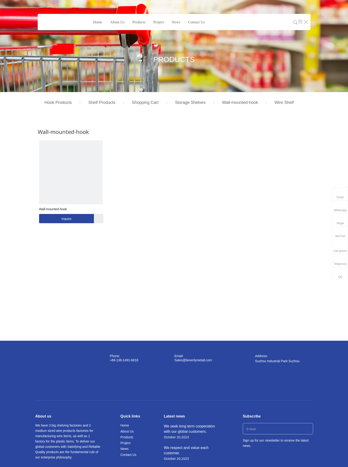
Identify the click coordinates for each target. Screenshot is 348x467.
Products (138, 22)
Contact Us (196, 22)
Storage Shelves (190, 102)
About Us (117, 22)
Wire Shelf (284, 102)
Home (97, 22)
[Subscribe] (308, 428)
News (176, 22)
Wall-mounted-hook (240, 102)
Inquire (55, 218)
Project (158, 22)
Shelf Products (101, 102)
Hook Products (58, 102)
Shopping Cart (145, 102)
